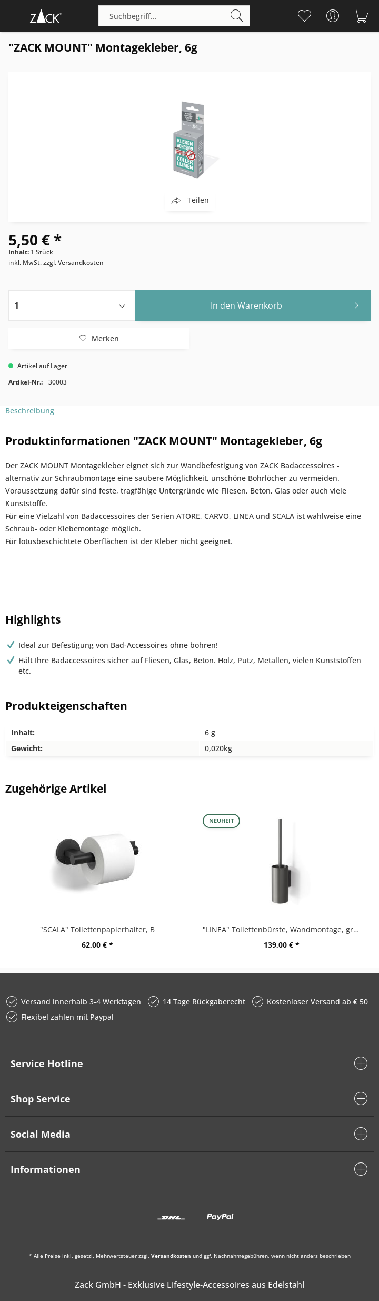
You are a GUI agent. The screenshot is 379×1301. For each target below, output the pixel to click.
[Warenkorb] (361, 15)
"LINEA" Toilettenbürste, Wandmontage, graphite (284, 929)
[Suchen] (237, 15)
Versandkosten (171, 1255)
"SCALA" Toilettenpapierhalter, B (97, 929)
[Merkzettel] (304, 15)
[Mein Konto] (332, 15)
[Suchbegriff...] (174, 15)
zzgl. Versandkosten (73, 262)
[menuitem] (15, 15)
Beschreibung (29, 411)
